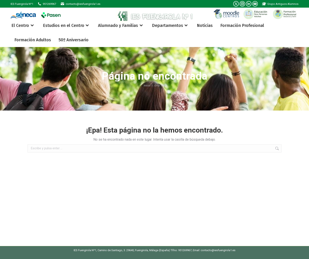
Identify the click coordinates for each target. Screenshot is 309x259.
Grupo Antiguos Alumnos (280, 4)
